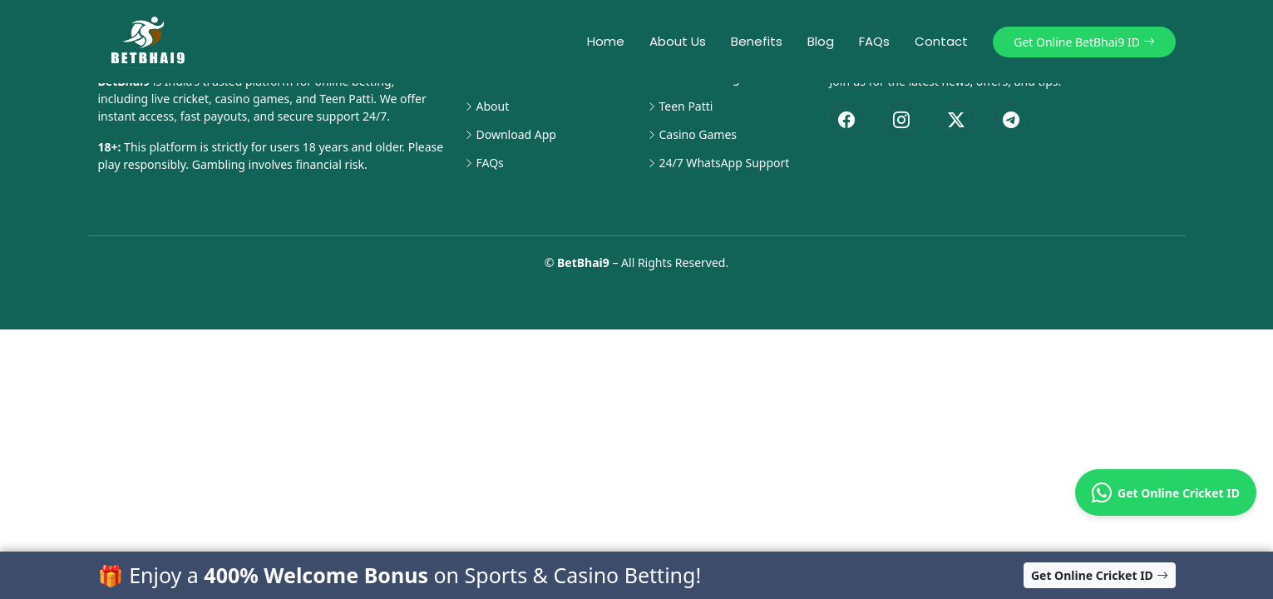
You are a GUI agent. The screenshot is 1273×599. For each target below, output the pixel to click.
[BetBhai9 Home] (151, 41)
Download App (516, 135)
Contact (941, 41)
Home (605, 41)
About (493, 106)
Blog (820, 41)
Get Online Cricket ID (1166, 492)
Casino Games (698, 135)
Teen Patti (686, 106)
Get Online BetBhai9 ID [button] (1084, 42)
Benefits (756, 41)
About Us (677, 41)
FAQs (874, 41)
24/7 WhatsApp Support (724, 163)
